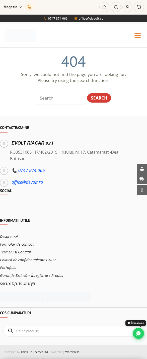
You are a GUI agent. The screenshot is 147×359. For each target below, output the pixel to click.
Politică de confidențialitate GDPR (27, 259)
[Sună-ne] (29, 7)
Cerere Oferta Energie (18, 283)
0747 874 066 (55, 18)
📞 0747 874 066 (28, 170)
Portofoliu (8, 267)
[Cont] (127, 7)
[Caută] (116, 7)
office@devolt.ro (89, 18)
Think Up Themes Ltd (34, 352)
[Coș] (139, 7)
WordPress (72, 352)
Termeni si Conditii (15, 251)
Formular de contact (17, 244)
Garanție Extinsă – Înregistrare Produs (31, 275)
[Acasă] (104, 7)
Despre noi (9, 236)
